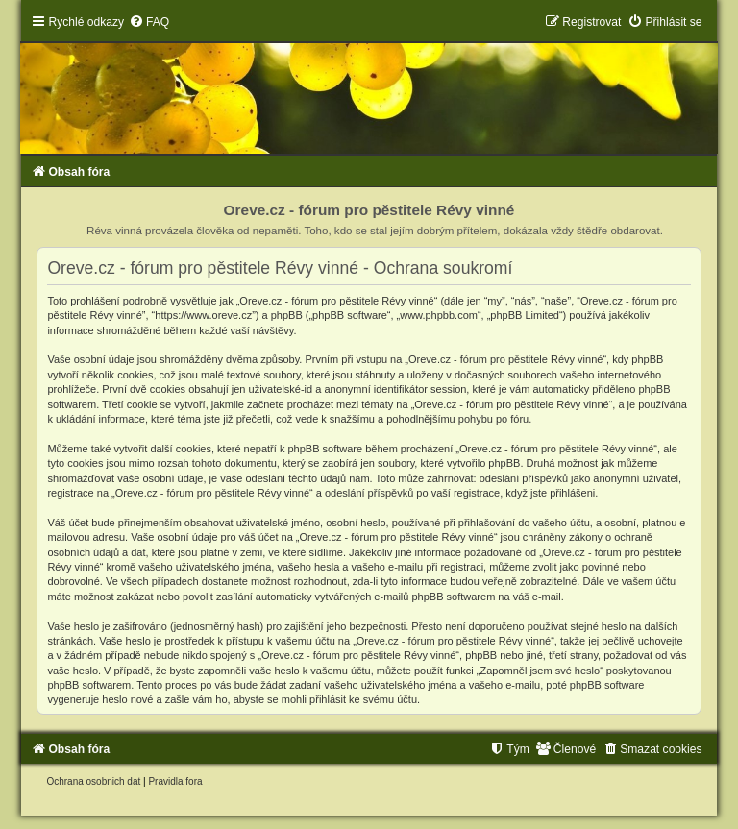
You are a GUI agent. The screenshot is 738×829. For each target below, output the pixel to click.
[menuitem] (149, 22)
